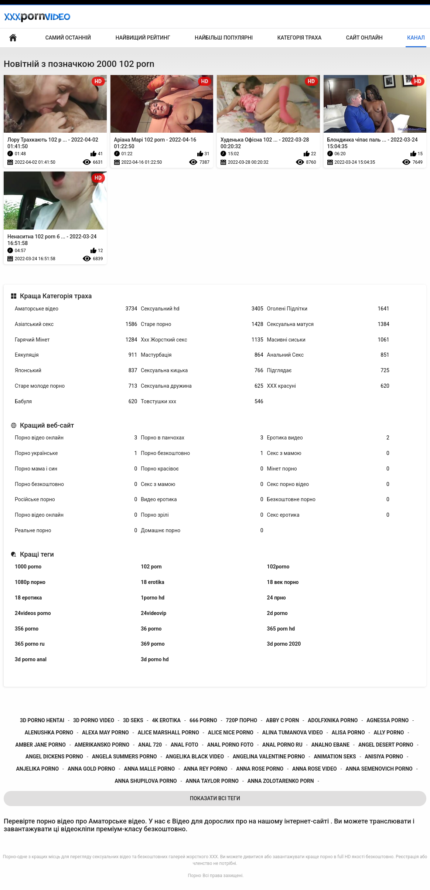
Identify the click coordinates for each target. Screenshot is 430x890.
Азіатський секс (76, 324)
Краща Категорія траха (56, 296)
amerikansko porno (102, 745)
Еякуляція (76, 355)
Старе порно (202, 324)
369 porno (152, 644)
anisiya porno (384, 757)
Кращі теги (37, 554)
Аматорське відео (76, 309)
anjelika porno (37, 769)
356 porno (26, 629)
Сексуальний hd (202, 309)
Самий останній (68, 38)
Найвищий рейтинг (143, 38)
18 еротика (28, 598)
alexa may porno (105, 733)
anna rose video (314, 769)
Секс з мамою (328, 453)
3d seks (133, 720)
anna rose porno (259, 769)
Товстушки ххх (202, 401)
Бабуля (76, 401)
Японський (76, 370)
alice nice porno (230, 733)
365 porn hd (281, 629)
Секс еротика (328, 515)
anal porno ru (282, 745)
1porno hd (152, 598)
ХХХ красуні (328, 386)
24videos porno (33, 613)
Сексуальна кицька (202, 370)
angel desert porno (385, 745)
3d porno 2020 (284, 644)
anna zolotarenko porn (281, 781)
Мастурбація (202, 355)
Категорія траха (299, 38)
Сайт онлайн (364, 38)
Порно (194, 875)
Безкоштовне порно (328, 499)
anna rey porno (205, 769)
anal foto (184, 745)
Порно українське (76, 453)
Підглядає (328, 370)
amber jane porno (40, 745)
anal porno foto (230, 745)
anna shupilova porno (146, 781)
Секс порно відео (328, 484)
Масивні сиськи (328, 340)
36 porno (151, 629)
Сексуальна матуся (328, 324)
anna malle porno (149, 769)
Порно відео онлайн (76, 438)
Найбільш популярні (224, 38)
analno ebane (330, 745)
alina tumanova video (292, 733)
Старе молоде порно (76, 386)
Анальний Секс (328, 355)
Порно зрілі (202, 515)
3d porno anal (31, 659)
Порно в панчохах (202, 438)
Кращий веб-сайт (47, 425)
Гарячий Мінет (76, 340)
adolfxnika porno (333, 720)
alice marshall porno (168, 733)
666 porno (203, 720)
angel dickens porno (54, 757)
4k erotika (166, 720)
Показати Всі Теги (215, 798)
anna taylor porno (212, 781)
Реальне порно (76, 530)
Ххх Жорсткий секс (202, 340)
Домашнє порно (202, 530)
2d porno (277, 613)
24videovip (153, 613)
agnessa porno (387, 720)
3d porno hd (154, 659)
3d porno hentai (42, 720)
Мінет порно (328, 469)
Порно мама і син (76, 469)
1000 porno (28, 567)
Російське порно (76, 499)
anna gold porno (91, 769)
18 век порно (283, 582)
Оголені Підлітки (328, 309)
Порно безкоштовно (202, 453)
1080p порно (30, 582)
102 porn (151, 567)
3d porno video (93, 720)
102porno (278, 567)
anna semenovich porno (379, 769)
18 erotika (152, 582)
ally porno (388, 733)
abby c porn (282, 720)
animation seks (335, 757)
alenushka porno (49, 733)
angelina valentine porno (269, 757)
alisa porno (348, 733)
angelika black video (195, 757)
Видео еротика (202, 499)
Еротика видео (328, 438)
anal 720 (150, 745)
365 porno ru (30, 644)
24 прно (276, 598)
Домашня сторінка (13, 37)
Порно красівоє (202, 469)
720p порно (241, 720)
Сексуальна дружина (202, 386)
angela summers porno (124, 757)
